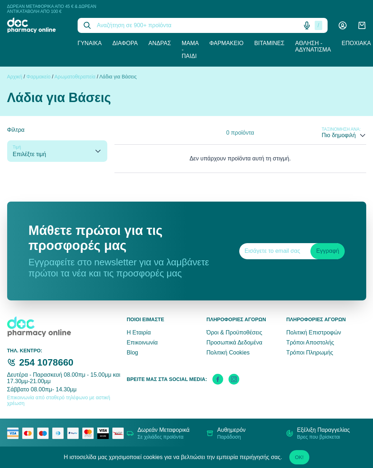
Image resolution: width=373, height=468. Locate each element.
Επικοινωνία (142, 342)
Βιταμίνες (269, 43)
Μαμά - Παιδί (190, 49)
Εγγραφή (327, 251)
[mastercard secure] (89, 433)
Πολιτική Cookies (228, 352)
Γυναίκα (90, 43)
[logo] (37, 25)
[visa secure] (104, 433)
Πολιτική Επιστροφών (313, 332)
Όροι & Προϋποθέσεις (234, 332)
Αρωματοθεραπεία (74, 76)
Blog (132, 352)
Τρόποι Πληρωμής (309, 352)
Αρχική (15, 76)
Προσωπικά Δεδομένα (234, 342)
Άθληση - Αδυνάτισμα (313, 46)
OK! (299, 457)
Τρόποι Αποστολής (310, 342)
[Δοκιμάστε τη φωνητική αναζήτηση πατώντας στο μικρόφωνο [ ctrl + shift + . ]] (307, 25)
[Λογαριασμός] (342, 25)
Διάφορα (125, 43)
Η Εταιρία (139, 332)
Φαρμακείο (226, 43)
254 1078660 (46, 362)
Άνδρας (159, 43)
